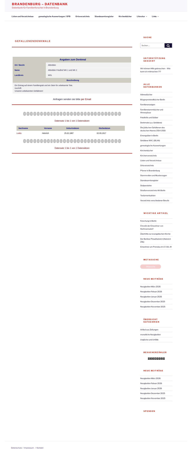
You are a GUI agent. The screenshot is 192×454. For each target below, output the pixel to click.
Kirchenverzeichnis (148, 155)
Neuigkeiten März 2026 (150, 286)
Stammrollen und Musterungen (153, 175)
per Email (86, 99)
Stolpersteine (146, 185)
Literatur (142, 16)
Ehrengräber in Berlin (149, 135)
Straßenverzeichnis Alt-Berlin (152, 190)
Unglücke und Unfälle (149, 339)
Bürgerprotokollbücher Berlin (152, 99)
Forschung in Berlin (148, 221)
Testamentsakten (147, 195)
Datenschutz (16, 448)
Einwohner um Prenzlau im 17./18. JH (156, 247)
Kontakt (40, 448)
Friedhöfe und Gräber (149, 117)
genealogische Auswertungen (153, 145)
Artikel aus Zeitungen (149, 329)
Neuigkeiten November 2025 (152, 306)
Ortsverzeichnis (82, 16)
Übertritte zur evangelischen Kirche (155, 234)
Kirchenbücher (125, 16)
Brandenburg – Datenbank (40, 4)
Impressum (29, 448)
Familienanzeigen (147, 104)
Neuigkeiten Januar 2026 (151, 296)
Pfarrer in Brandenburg (150, 170)
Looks (19, 133)
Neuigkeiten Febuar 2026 (151, 291)
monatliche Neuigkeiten (150, 334)
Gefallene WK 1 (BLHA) (150, 140)
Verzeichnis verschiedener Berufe (154, 200)
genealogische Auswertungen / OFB (54, 16)
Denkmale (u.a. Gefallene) (151, 122)
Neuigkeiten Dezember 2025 (152, 301)
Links (155, 16)
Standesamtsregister (104, 16)
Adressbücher (146, 94)
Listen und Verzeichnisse (22, 16)
